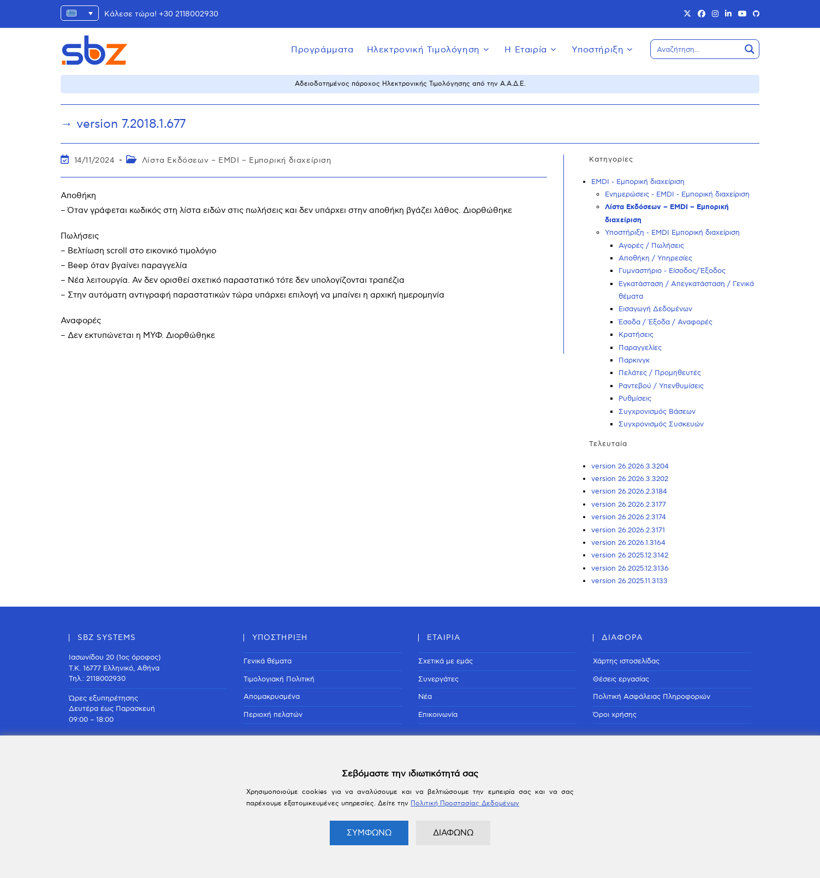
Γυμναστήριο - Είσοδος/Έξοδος (672, 270)
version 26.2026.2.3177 (628, 504)
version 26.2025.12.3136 (630, 568)
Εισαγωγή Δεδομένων (655, 309)
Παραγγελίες (640, 347)
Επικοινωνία (437, 714)
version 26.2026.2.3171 (628, 530)
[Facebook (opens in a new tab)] (701, 14)
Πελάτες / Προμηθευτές (660, 373)
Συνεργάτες (438, 679)
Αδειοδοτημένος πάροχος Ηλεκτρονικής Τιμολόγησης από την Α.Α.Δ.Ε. (410, 84)
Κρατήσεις (636, 334)
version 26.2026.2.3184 (629, 491)
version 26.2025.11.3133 (629, 581)
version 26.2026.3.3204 (630, 466)
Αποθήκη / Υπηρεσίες (655, 258)
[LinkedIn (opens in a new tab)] (728, 14)
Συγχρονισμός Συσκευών (661, 424)
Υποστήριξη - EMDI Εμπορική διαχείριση (672, 232)
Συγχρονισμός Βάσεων (657, 411)
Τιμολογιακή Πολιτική (278, 679)
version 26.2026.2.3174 (628, 517)
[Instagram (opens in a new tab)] (715, 14)
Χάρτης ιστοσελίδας (626, 661)
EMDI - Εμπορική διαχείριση (638, 181)
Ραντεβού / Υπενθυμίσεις (661, 386)
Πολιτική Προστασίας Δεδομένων (465, 803)
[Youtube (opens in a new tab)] (742, 14)
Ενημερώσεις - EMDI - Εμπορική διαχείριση (677, 194)
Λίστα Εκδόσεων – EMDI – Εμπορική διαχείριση (236, 160)
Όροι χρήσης (615, 714)
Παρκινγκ (634, 360)
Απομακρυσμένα (271, 696)
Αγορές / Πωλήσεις (651, 245)
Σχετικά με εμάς (445, 661)
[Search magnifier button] (749, 49)
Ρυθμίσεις (635, 398)
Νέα (425, 696)
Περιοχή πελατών (272, 714)
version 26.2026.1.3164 (628, 542)
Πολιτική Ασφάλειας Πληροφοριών (651, 696)
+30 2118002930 (188, 14)
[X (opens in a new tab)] (687, 14)
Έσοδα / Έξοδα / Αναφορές (665, 322)
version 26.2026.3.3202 (629, 478)
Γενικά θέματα (267, 661)
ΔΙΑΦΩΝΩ (453, 833)
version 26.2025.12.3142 (629, 555)
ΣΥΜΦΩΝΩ (369, 833)
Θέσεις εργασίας (621, 679)
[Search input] (696, 49)
